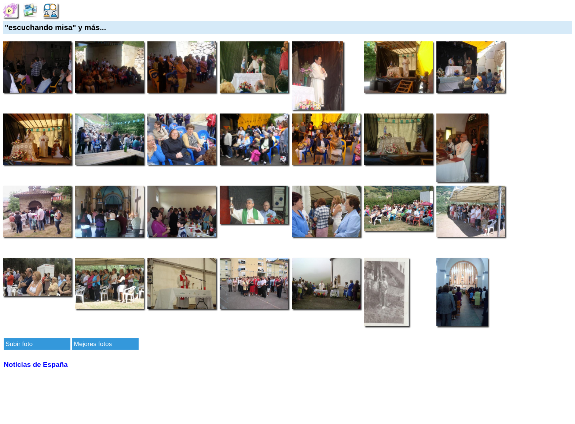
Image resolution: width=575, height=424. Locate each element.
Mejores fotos (93, 343)
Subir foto (19, 343)
